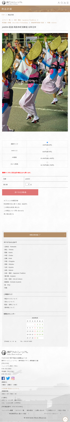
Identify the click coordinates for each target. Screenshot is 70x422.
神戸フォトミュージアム (12, 3)
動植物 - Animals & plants (13, 282)
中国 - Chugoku (10, 261)
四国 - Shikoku (9, 264)
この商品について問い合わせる (14, 210)
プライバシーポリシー (51, 414)
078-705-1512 (6, 374)
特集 (6, 288)
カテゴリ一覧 (6, 20)
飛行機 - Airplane (10, 276)
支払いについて (9, 301)
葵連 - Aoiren (51, 23)
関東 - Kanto (9, 252)
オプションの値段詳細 (11, 200)
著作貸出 (30, 410)
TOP (3, 15)
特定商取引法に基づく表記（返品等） (16, 204)
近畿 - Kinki (8, 258)
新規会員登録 (34, 235)
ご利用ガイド (51, 410)
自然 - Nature (9, 270)
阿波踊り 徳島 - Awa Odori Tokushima (15, 23)
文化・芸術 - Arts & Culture (13, 279)
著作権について (9, 307)
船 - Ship (7, 285)
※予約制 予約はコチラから (10, 388)
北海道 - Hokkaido (10, 246)
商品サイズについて (11, 298)
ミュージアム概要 (7, 410)
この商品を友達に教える (11, 207)
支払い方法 (62, 410)
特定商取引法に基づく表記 (17, 414)
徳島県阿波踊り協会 (37, 23)
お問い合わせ (40, 410)
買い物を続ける (9, 214)
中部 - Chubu (9, 255)
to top (65, 419)
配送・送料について (11, 304)
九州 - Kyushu (9, 267)
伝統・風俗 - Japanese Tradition (25, 20)
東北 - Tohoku (9, 249)
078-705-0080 (6, 369)
